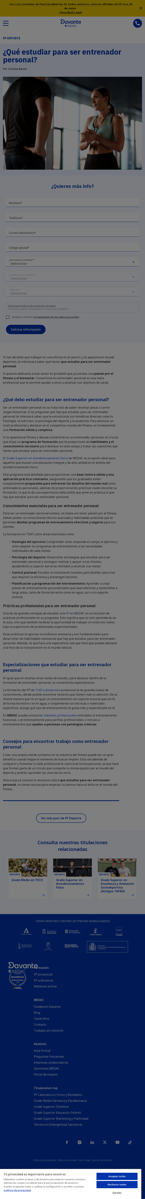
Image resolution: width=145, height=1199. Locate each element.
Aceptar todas (117, 1176)
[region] (70, 1184)
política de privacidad (17, 1190)
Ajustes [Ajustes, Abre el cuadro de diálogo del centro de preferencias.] (117, 1192)
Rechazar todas (117, 1184)
